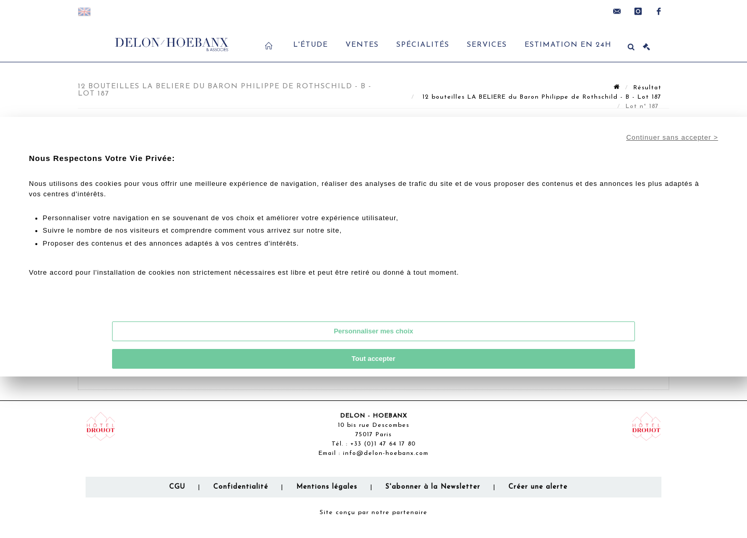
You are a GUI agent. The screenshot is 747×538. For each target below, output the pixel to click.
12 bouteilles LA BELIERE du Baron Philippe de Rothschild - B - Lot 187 (540, 97)
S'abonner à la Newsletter (432, 486)
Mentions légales (326, 486)
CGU (177, 486)
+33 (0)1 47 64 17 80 (383, 444)
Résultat (647, 88)
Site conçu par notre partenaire (373, 512)
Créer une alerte (538, 486)
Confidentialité (240, 486)
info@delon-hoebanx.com (385, 453)
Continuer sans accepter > (672, 137)
